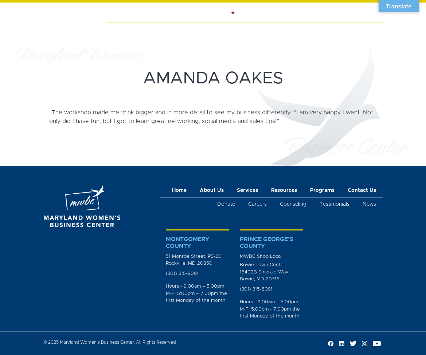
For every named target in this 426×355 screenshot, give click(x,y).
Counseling (222, 31)
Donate (226, 204)
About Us (149, 31)
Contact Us (362, 190)
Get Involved (366, 35)
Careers (257, 204)
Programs (303, 31)
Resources (264, 31)
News (335, 31)
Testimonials (334, 204)
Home (118, 31)
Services (183, 31)
